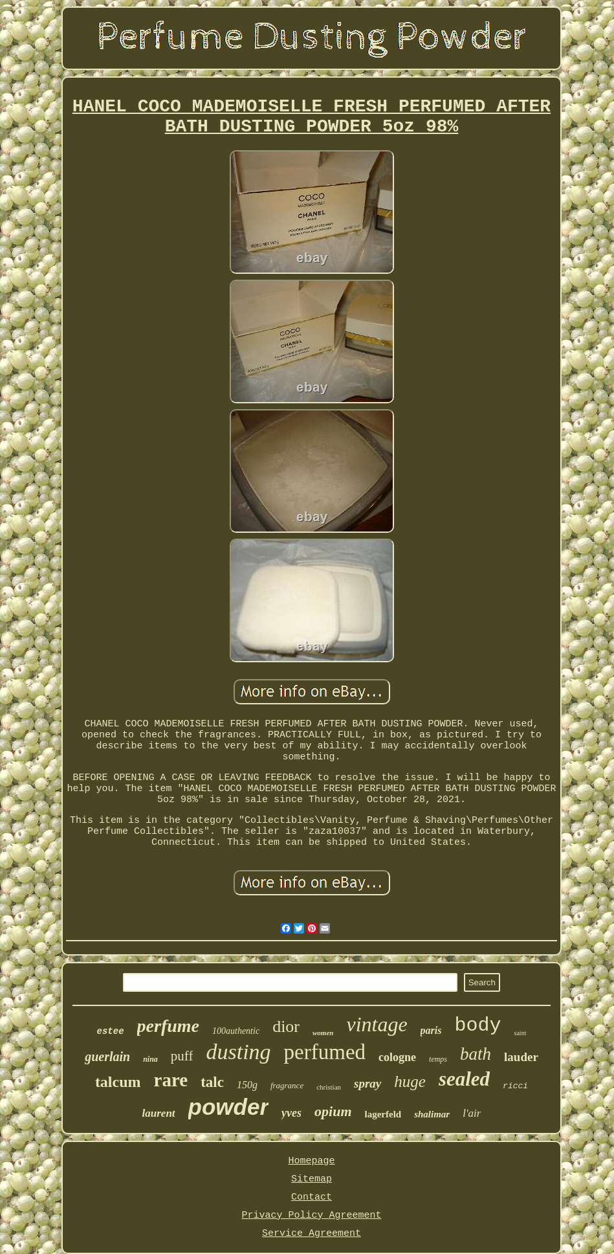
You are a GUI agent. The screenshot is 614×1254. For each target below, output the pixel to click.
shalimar (432, 1114)
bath (475, 1054)
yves (291, 1112)
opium (332, 1111)
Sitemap (311, 1179)
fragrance (286, 1085)
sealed (464, 1079)
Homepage (311, 1161)
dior (286, 1026)
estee (110, 1031)
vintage (376, 1024)
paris (431, 1030)
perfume (168, 1026)
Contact (311, 1197)
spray (367, 1083)
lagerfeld (383, 1114)
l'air (472, 1113)
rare (171, 1079)
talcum (118, 1081)
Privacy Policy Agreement (311, 1215)
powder (228, 1106)
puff (182, 1056)
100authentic (235, 1031)
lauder (521, 1057)
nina (150, 1059)
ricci (515, 1086)
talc (212, 1082)
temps (438, 1059)
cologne (397, 1057)
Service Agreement (311, 1233)
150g (247, 1084)
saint (520, 1032)
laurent (158, 1113)
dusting (238, 1052)
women (322, 1032)
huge (410, 1081)
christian (328, 1087)
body (478, 1025)
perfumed (325, 1052)
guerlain (107, 1056)
